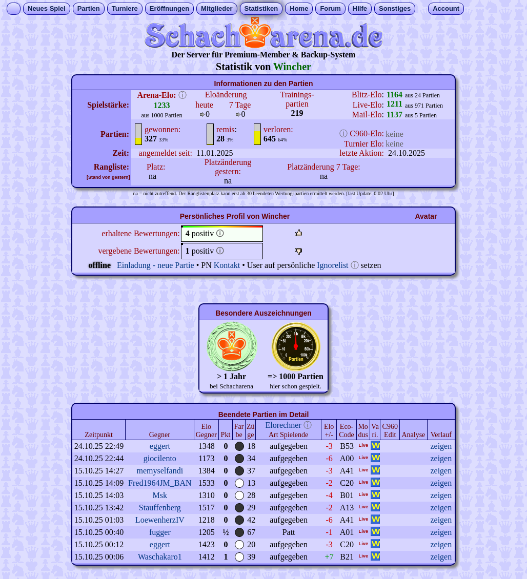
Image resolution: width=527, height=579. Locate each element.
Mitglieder (216, 8)
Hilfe (360, 8)
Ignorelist (332, 265)
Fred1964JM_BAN (160, 483)
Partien (88, 8)
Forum (330, 8)
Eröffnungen (169, 8)
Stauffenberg (160, 507)
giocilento (160, 458)
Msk (160, 495)
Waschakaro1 (160, 556)
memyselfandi (160, 470)
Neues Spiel (47, 8)
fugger (160, 532)
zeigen (441, 446)
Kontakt (227, 265)
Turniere (125, 8)
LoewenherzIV (160, 519)
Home (299, 8)
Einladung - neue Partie (155, 265)
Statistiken (261, 8)
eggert (160, 446)
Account (446, 8)
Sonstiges (395, 8)
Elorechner (283, 425)
